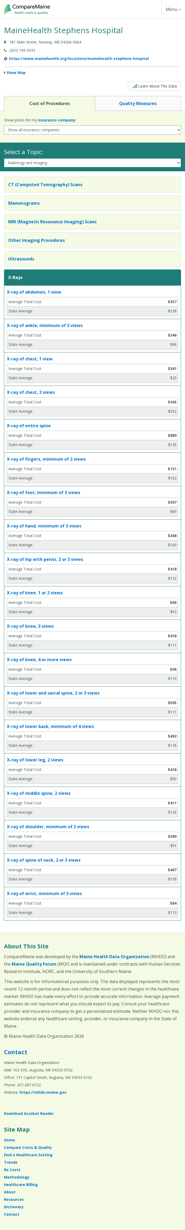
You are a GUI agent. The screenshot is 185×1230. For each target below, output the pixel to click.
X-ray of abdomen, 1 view (34, 292)
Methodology (16, 1177)
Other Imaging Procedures (36, 240)
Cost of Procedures (49, 103)
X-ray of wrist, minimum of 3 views (44, 893)
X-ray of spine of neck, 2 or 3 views (43, 860)
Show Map (16, 72)
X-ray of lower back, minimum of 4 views (50, 726)
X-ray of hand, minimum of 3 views (44, 526)
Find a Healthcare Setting (28, 1154)
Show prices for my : (40, 120)
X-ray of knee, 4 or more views (39, 659)
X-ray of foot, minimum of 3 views (43, 492)
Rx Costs (12, 1169)
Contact (15, 1052)
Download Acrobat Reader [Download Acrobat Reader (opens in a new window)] (29, 1113)
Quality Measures (138, 103)
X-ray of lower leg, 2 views (35, 760)
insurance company (56, 120)
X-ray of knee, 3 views (30, 626)
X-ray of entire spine (29, 426)
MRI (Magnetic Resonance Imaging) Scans (52, 222)
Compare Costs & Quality (28, 1147)
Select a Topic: (23, 152)
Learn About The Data (154, 85)
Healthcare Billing (21, 1184)
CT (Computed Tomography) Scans (45, 184)
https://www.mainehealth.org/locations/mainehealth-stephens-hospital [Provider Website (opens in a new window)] (79, 58)
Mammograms (24, 203)
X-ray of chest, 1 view (30, 359)
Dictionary (14, 1206)
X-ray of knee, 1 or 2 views (35, 593)
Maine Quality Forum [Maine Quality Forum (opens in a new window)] (34, 964)
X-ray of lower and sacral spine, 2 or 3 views (53, 693)
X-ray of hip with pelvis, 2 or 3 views (45, 559)
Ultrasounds (21, 259)
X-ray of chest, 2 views (31, 392)
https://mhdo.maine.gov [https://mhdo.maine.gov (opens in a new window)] (43, 1092)
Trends (10, 1162)
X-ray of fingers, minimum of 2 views (46, 459)
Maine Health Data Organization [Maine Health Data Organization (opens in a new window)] (114, 956)
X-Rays (15, 277)
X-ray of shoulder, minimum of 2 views (48, 827)
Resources (14, 1199)
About (10, 1191)
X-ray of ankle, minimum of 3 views (45, 325)
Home (9, 1139)
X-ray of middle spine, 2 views (38, 793)
